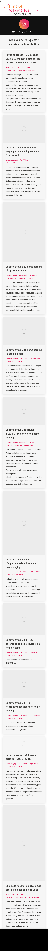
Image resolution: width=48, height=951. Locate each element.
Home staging (11, 764)
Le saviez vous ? (12, 160)
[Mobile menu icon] (43, 10)
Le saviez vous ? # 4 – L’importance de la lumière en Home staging (21, 563)
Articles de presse (12, 67)
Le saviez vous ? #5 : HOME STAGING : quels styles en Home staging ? (22, 433)
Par (25, 67)
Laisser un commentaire (26, 70)
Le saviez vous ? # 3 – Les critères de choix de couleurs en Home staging (23, 643)
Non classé (23, 275)
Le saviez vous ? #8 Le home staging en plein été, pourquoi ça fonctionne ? (23, 151)
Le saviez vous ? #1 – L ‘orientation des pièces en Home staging (23, 706)
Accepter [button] (28, 947)
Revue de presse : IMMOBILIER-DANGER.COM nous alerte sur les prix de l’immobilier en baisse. (23, 58)
